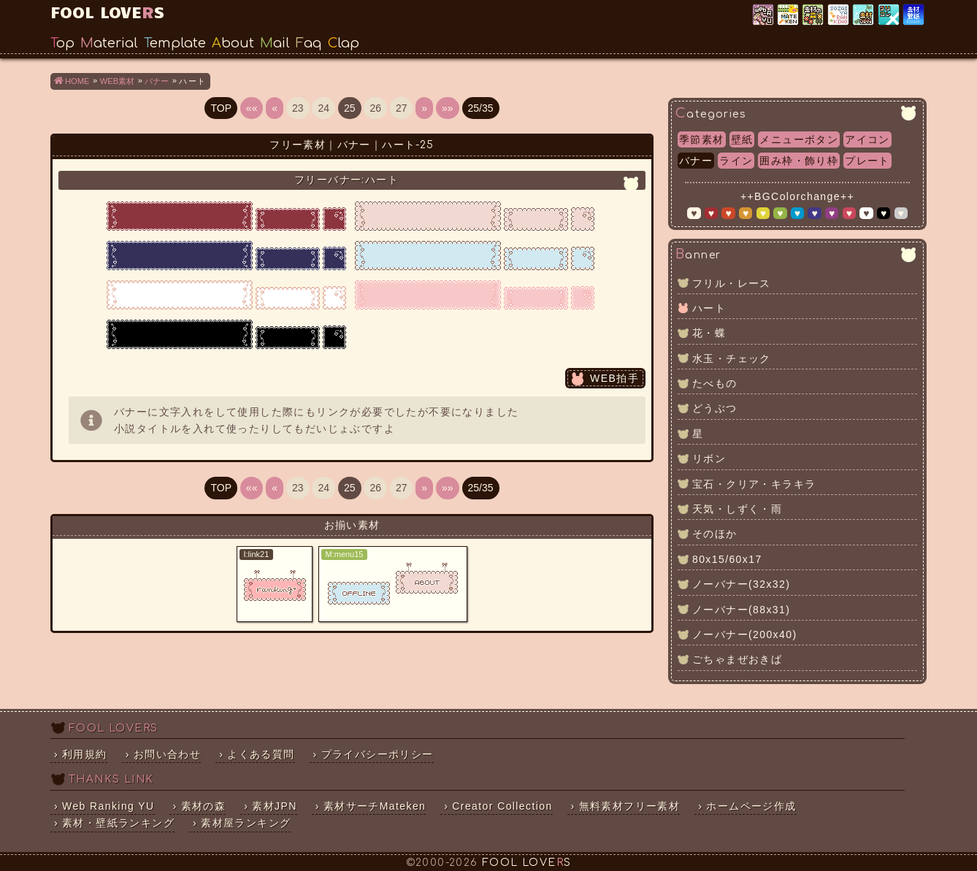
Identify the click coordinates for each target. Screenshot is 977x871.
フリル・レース (731, 283)
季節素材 (701, 139)
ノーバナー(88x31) (741, 609)
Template (175, 43)
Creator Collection (502, 806)
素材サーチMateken (374, 806)
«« (252, 108)
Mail (275, 43)
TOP (220, 108)
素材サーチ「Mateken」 (789, 15)
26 (375, 108)
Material (109, 43)
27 (401, 108)
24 (323, 108)
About (233, 43)
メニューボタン (798, 139)
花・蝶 (709, 333)
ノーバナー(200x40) (744, 634)
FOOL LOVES (107, 11)
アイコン (867, 139)
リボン (709, 458)
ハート (709, 308)
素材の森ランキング (814, 15)
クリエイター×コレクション (890, 15)
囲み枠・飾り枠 (798, 160)
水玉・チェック (731, 358)
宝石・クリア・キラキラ (754, 484)
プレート (867, 160)
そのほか (714, 534)
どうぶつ (714, 408)
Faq (309, 43)
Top (62, 43)
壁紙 (742, 139)
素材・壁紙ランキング (915, 15)
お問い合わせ (167, 754)
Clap (343, 43)
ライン (736, 160)
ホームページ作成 (751, 806)
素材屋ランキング (839, 15)
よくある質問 (260, 754)
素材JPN (864, 15)
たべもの (714, 383)
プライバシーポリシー (377, 754)
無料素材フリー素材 (630, 806)
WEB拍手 (614, 378)
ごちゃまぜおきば (737, 659)
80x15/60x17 (727, 559)
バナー (696, 160)
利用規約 (84, 754)
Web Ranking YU (764, 15)
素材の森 (203, 806)
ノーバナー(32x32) (741, 584)
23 (298, 108)
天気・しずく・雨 (737, 509)
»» (447, 108)
